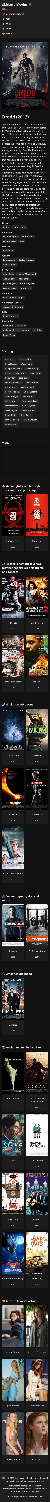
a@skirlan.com (35, 1496)
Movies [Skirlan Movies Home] (23, 4)
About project (14, 1496)
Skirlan (7, 4)
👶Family (6, 28)
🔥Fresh (6, 18)
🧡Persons (7, 33)
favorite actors (27, 1301)
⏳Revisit (6, 23)
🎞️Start (6, 8)
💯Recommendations (13, 13)
